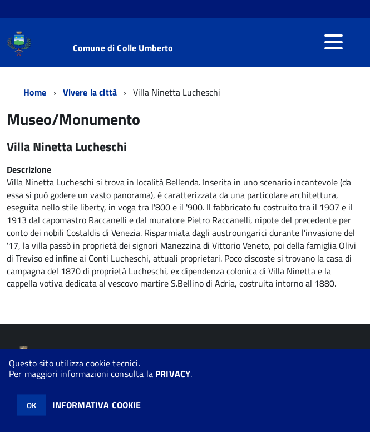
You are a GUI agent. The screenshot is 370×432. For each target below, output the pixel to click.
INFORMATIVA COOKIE (96, 404)
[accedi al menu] (333, 42)
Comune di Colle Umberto (123, 47)
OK (31, 405)
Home (35, 92)
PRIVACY (172, 373)
